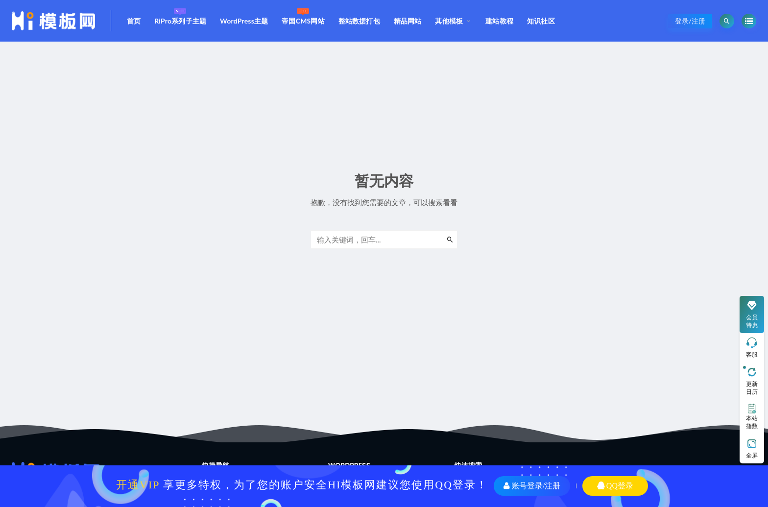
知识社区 (541, 21)
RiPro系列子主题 (180, 15)
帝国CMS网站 (303, 15)
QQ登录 (615, 486)
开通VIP (138, 485)
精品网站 (408, 21)
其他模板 (449, 21)
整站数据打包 (359, 21)
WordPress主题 (244, 21)
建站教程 (499, 21)
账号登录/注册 (532, 486)
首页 (134, 21)
